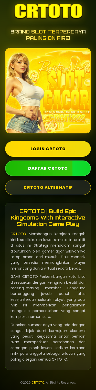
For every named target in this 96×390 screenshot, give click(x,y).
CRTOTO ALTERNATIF (48, 187)
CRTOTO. (60, 359)
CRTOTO (18, 233)
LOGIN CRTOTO (48, 149)
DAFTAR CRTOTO (48, 168)
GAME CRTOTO (24, 276)
